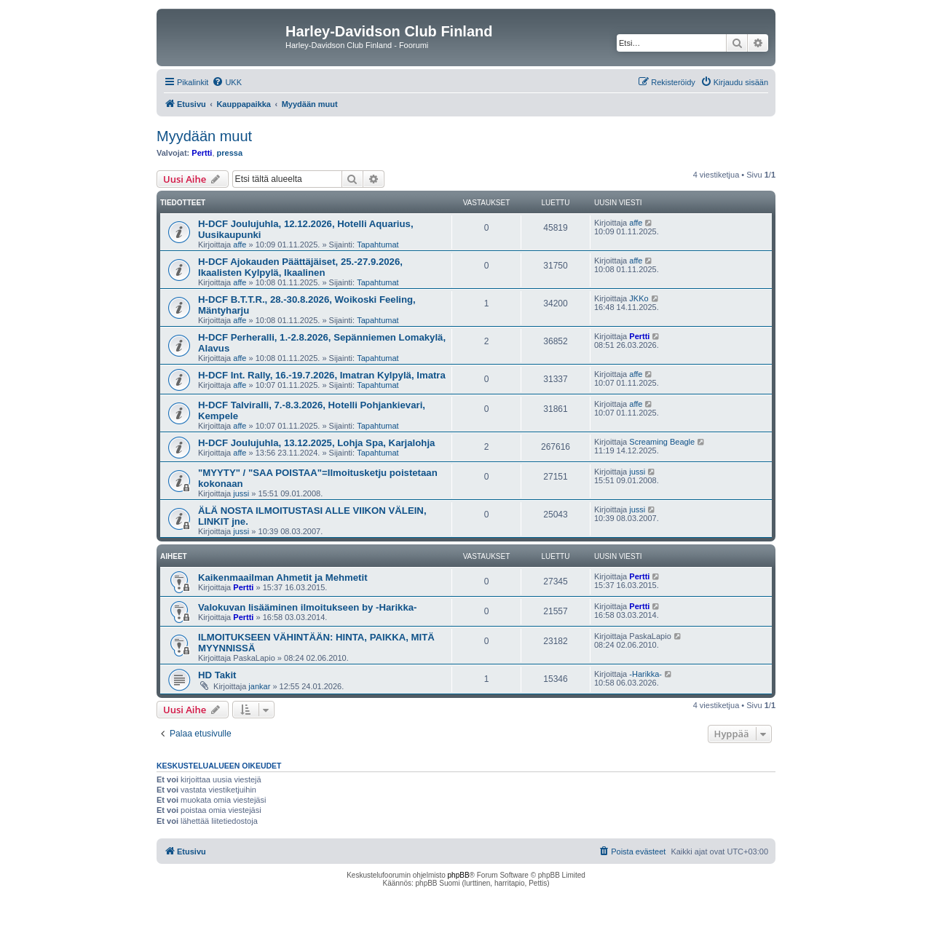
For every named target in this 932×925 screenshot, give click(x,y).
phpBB (459, 875)
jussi (241, 493)
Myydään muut (204, 136)
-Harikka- (645, 674)
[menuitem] (227, 82)
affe (239, 244)
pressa (229, 152)
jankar (259, 686)
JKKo (638, 298)
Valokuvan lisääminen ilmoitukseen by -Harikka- (307, 607)
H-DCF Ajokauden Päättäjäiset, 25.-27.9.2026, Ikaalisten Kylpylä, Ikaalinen (300, 267)
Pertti (201, 152)
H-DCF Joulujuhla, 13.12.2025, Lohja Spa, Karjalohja (316, 442)
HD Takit (217, 675)
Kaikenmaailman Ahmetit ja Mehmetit (283, 577)
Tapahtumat (377, 244)
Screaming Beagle (662, 441)
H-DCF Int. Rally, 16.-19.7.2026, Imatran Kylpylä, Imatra (322, 375)
